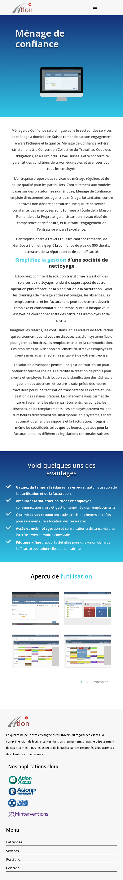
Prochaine (101, 682)
